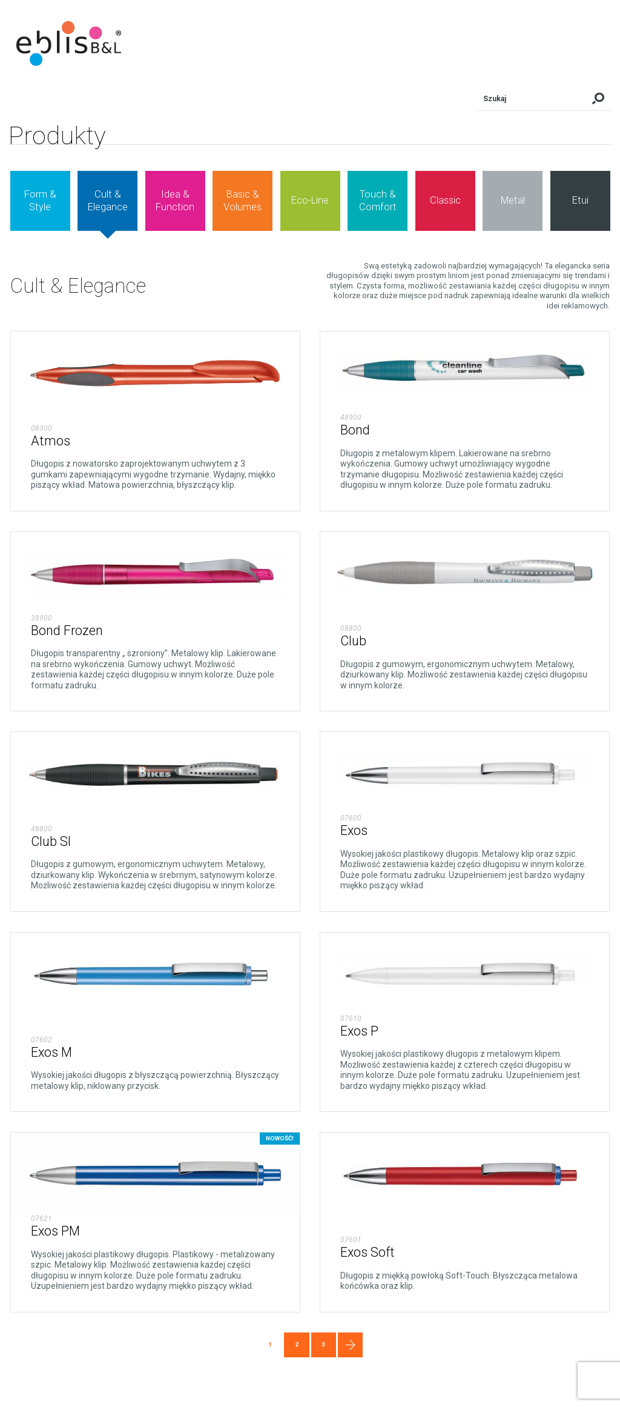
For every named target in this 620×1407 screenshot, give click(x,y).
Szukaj (598, 99)
